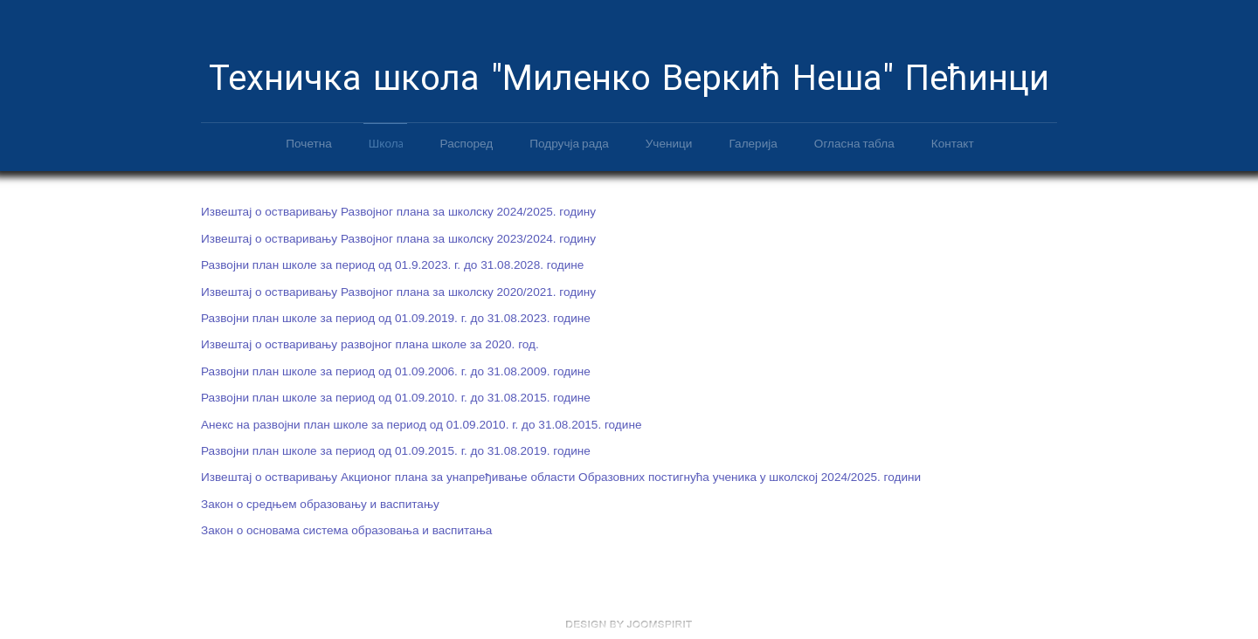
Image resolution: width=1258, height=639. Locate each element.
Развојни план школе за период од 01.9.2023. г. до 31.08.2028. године (392, 264)
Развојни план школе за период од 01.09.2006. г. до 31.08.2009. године (396, 369)
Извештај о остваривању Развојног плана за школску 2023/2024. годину (398, 237)
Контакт (952, 142)
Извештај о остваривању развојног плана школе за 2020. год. (370, 343)
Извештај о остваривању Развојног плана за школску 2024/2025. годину (398, 210)
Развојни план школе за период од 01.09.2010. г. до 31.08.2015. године (396, 396)
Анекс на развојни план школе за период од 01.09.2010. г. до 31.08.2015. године (421, 422)
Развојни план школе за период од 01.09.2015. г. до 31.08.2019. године (396, 449)
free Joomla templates (629, 624)
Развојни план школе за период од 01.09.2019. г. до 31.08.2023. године (396, 317)
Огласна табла (854, 142)
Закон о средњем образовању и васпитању (320, 502)
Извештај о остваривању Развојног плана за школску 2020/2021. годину (398, 290)
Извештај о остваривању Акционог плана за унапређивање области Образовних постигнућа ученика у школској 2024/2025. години (561, 476)
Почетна (309, 142)
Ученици (669, 142)
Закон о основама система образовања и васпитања (346, 529)
